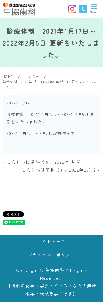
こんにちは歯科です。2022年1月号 (44, 161)
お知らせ (31, 76)
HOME (8, 76)
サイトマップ (51, 241)
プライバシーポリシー (51, 254)
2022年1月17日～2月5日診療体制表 (41, 133)
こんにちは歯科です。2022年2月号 (59, 169)
